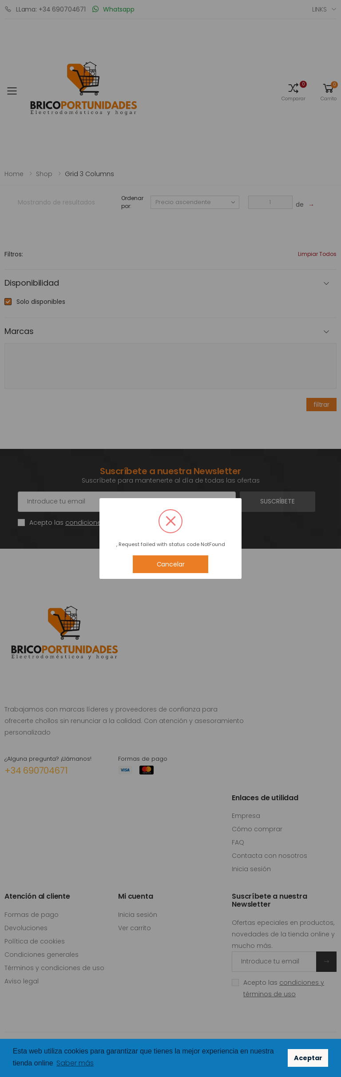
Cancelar (171, 564)
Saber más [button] (75, 1063)
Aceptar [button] (308, 1057)
